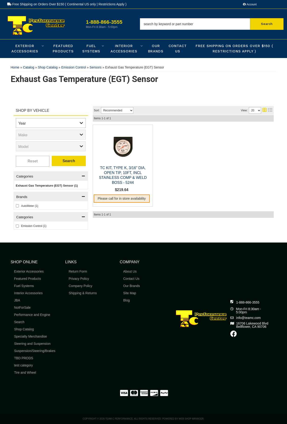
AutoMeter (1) (29, 206)
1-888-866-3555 (247, 302)
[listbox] (51, 123)
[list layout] (270, 110)
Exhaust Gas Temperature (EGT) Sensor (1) (47, 185)
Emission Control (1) (34, 226)
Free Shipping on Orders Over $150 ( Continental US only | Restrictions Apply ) (67, 4)
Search (68, 161)
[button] (211, 24)
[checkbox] (17, 205)
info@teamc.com (248, 317)
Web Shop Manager (191, 418)
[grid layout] (264, 110)
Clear (33, 161)
